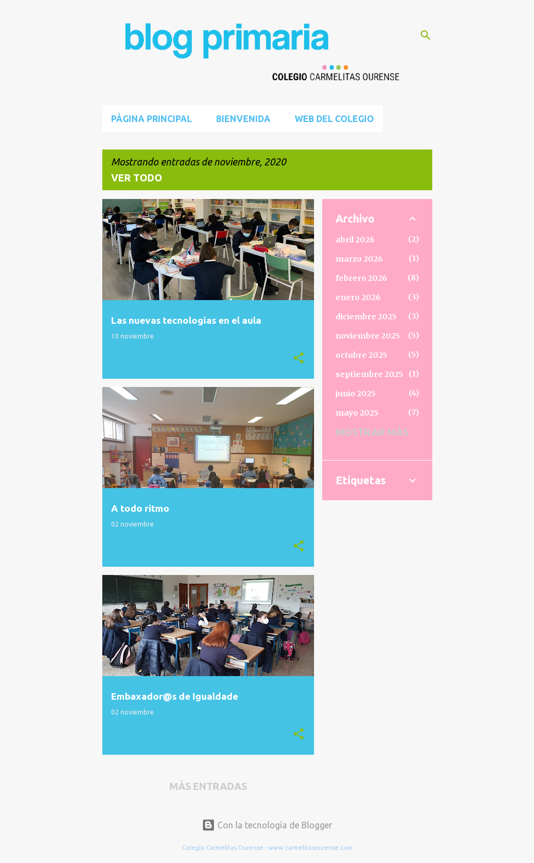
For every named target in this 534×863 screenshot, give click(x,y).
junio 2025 (355, 394)
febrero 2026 (361, 278)
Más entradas (208, 786)
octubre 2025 (361, 355)
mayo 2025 (356, 413)
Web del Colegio (334, 119)
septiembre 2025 (369, 374)
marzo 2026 (359, 259)
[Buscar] (425, 35)
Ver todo (136, 177)
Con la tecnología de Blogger (267, 825)
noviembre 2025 (367, 336)
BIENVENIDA (243, 119)
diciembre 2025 (366, 317)
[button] (298, 358)
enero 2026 (358, 297)
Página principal (151, 119)
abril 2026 (355, 240)
